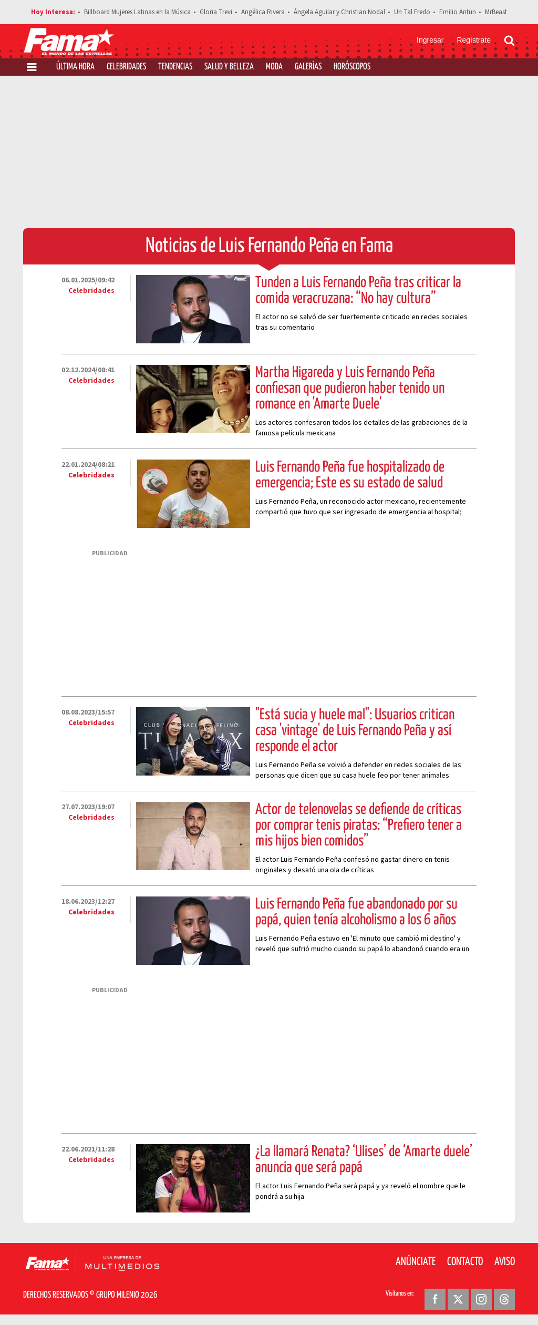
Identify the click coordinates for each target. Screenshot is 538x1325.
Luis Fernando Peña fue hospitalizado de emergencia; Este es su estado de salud (349, 475)
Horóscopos (352, 67)
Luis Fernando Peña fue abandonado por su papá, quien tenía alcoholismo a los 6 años (356, 912)
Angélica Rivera (263, 12)
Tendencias (175, 67)
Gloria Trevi (216, 12)
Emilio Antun (457, 12)
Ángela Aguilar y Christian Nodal (339, 12)
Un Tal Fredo (412, 12)
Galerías (308, 67)
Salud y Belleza (229, 67)
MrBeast (496, 12)
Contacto (465, 1262)
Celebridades (126, 67)
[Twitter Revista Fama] (458, 1299)
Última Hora (75, 67)
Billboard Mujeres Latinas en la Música (137, 12)
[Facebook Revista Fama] (435, 1299)
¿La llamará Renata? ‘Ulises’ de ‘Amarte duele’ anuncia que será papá (363, 1160)
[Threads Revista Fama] (504, 1299)
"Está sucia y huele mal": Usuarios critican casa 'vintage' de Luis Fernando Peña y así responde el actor (354, 731)
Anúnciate (416, 1262)
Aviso (504, 1262)
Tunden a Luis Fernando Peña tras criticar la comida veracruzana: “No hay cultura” (358, 291)
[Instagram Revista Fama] (481, 1299)
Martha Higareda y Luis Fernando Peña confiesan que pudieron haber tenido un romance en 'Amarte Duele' (349, 388)
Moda (274, 67)
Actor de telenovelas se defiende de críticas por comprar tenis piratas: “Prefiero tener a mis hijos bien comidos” (358, 825)
